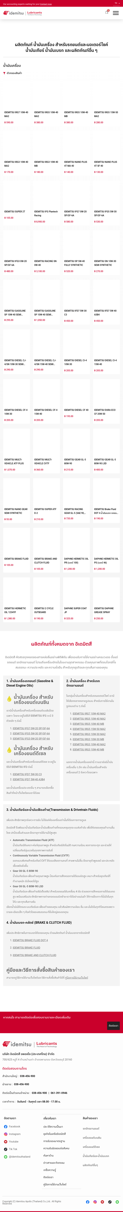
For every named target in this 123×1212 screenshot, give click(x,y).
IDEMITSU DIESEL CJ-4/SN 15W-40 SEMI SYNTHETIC (45, 364)
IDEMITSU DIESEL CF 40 (76, 410)
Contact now (46, 4)
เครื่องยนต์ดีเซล (91, 1146)
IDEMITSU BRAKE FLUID (16, 559)
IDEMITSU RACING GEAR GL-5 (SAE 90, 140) (74, 513)
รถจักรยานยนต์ (91, 1128)
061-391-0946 (59, 1092)
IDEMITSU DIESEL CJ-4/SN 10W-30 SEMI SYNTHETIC (15, 364)
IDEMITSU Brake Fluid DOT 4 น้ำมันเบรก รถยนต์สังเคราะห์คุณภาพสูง (106, 513)
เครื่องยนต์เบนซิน (92, 1137)
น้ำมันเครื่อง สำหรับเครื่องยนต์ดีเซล (33, 751)
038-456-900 (27, 1076)
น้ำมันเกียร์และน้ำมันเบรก (96, 1156)
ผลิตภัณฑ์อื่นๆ (90, 1165)
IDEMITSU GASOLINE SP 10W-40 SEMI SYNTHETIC (15, 315)
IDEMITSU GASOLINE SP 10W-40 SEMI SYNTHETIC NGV (45, 315)
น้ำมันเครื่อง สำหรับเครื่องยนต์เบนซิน (33, 699)
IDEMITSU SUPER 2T (14, 211)
